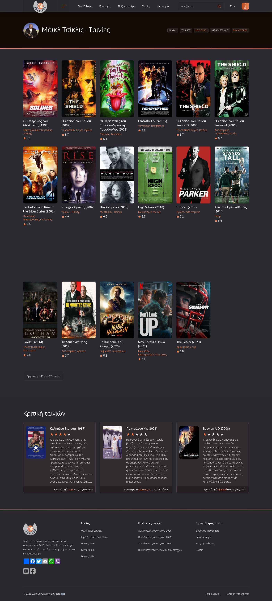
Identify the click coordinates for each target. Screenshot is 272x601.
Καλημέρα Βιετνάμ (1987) (67, 428)
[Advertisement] (136, 252)
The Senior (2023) (188, 342)
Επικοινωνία (212, 593)
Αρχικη (173, 30)
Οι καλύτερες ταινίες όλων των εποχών (160, 550)
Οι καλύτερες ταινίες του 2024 (155, 543)
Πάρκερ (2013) (186, 207)
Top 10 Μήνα (84, 6)
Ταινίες (146, 6)
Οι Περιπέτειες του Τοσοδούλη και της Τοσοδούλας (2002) (113, 125)
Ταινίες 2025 (88, 550)
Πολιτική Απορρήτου (237, 593)
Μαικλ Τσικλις (220, 30)
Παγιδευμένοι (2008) (114, 207)
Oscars (199, 550)
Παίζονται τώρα (126, 6)
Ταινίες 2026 (88, 543)
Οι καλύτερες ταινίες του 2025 (155, 537)
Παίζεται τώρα (203, 537)
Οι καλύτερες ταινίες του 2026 (155, 530)
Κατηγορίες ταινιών (92, 530)
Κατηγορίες (163, 6)
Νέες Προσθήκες (205, 543)
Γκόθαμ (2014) (33, 342)
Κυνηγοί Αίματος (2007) (78, 207)
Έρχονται (207, 530)
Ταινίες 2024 (88, 556)
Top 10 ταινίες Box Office (95, 537)
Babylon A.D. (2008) (216, 428)
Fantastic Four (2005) (152, 121)
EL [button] (233, 6)
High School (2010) (151, 207)
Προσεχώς (105, 6)
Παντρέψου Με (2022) (141, 428)
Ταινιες (186, 30)
